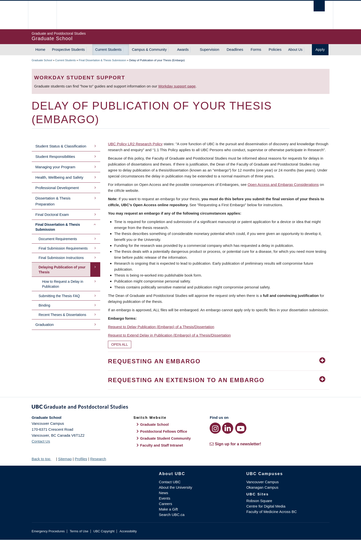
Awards (183, 50)
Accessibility (128, 531)
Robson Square (259, 501)
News (163, 493)
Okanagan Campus (262, 487)
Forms (256, 49)
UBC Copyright (103, 531)
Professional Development (57, 188)
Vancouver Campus (262, 482)
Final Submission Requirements (63, 248)
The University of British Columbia (42, 15)
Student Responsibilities (55, 156)
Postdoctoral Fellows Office (163, 431)
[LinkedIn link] (227, 428)
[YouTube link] (240, 428)
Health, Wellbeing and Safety (59, 177)
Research (98, 459)
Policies (275, 49)
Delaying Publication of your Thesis (62, 269)
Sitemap (65, 459)
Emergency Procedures (48, 531)
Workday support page (177, 86)
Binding (44, 305)
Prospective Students (68, 50)
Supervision (209, 49)
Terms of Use (79, 531)
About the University (175, 487)
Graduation (44, 324)
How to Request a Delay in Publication (62, 284)
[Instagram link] (215, 428)
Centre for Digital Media (266, 506)
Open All (119, 344)
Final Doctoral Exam (52, 214)
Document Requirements (58, 239)
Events (164, 498)
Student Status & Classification (60, 146)
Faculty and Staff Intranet (161, 445)
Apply (320, 49)
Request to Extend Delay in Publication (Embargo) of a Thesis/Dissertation (169, 335)
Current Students (108, 50)
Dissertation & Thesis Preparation (52, 201)
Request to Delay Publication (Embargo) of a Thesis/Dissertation (161, 327)
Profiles (81, 459)
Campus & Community (149, 50)
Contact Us (41, 441)
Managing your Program (55, 167)
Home (40, 49)
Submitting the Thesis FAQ (59, 296)
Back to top (43, 459)
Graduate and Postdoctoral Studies (180, 408)
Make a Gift (168, 509)
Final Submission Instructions (61, 258)
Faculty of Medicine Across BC (271, 512)
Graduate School (42, 60)
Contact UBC (170, 482)
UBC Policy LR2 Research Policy (135, 144)
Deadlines (235, 49)
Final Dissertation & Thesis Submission (102, 60)
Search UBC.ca (171, 514)
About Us (295, 50)
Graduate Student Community (165, 438)
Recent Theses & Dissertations (62, 315)
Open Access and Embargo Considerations (283, 184)
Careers (165, 504)
